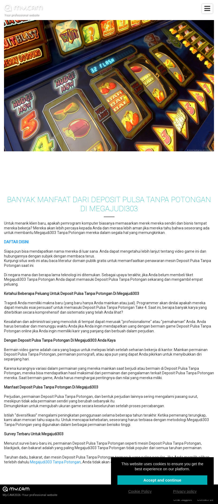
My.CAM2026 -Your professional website (30, 491)
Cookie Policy (139, 491)
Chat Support (182, 500)
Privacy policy (185, 491)
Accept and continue (162, 480)
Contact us (205, 500)
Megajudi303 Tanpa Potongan (55, 462)
